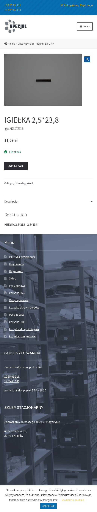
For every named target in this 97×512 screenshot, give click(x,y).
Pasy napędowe (19, 300)
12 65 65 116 (11, 376)
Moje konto (16, 264)
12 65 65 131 (11, 381)
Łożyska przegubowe (22, 336)
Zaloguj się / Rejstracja (76, 5)
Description (11, 201)
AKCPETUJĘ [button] (48, 506)
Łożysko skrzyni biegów (24, 307)
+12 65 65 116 (12, 5)
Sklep (12, 278)
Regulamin (16, 271)
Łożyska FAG (17, 293)
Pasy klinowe (17, 286)
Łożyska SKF (17, 322)
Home (12, 43)
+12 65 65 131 (12, 10)
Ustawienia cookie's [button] (73, 500)
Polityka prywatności (22, 257)
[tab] (48, 201)
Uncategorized (26, 43)
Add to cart (15, 166)
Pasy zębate (16, 314)
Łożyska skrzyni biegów (24, 329)
